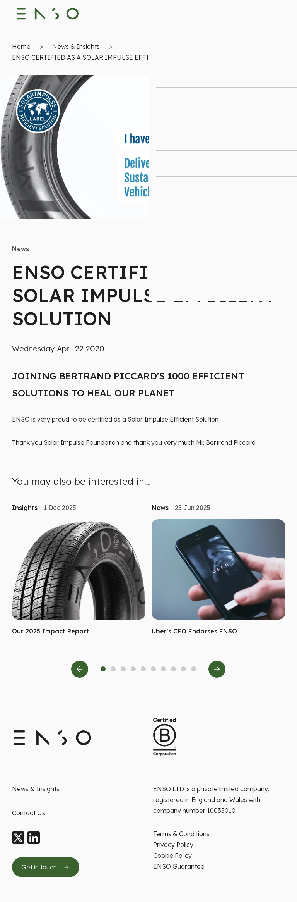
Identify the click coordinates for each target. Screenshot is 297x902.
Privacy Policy (173, 845)
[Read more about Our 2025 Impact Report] (78, 581)
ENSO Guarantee (179, 866)
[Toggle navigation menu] (278, 15)
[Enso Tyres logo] (48, 15)
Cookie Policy (172, 855)
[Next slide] (216, 671)
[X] (18, 838)
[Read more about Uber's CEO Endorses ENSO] (218, 581)
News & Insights (76, 49)
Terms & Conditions (181, 834)
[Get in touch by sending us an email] (45, 867)
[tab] (103, 671)
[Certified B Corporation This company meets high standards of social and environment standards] (164, 737)
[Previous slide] (79, 671)
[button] (72, 634)
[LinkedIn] (33, 838)
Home (21, 49)
